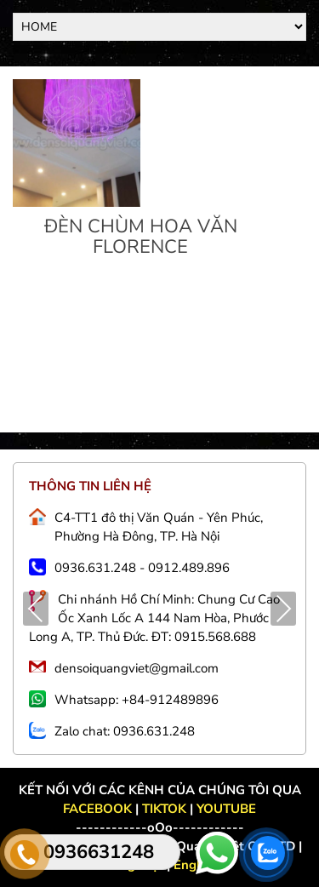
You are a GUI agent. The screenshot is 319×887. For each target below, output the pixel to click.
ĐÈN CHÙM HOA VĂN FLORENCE (140, 237)
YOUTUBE (226, 808)
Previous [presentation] (36, 611)
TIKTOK (164, 808)
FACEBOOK (99, 808)
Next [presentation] (283, 611)
